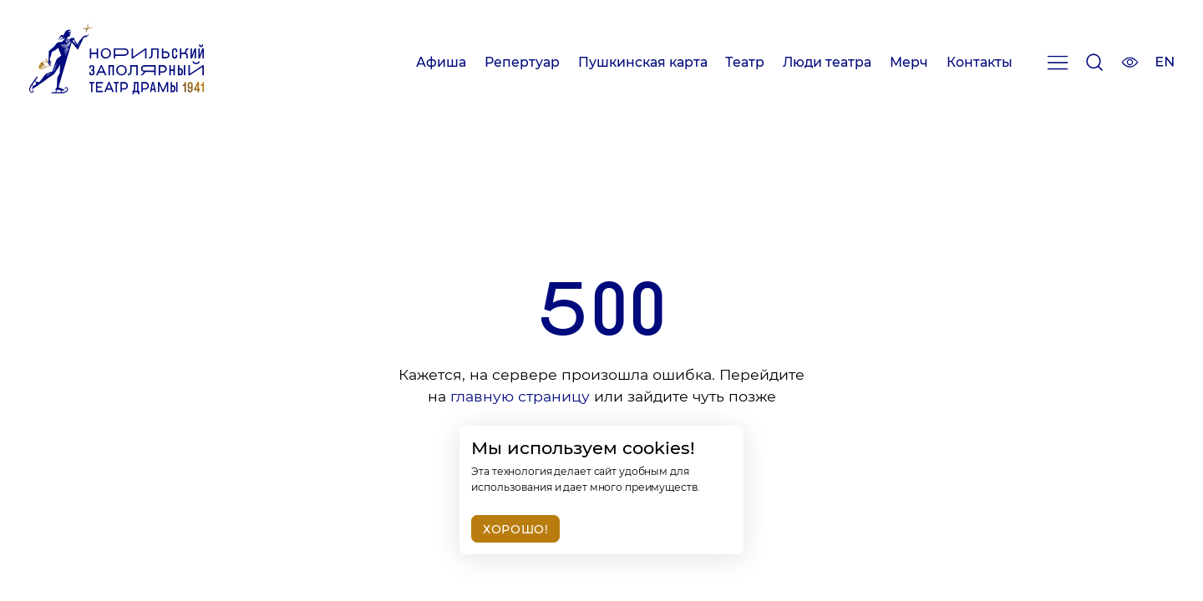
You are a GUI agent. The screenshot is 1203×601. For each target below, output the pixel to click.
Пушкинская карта (643, 62)
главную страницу (520, 396)
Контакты (980, 62)
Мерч (909, 62)
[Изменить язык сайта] (1165, 64)
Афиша (441, 62)
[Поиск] (1094, 65)
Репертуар (522, 62)
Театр (744, 62)
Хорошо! (515, 529)
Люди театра (827, 62)
